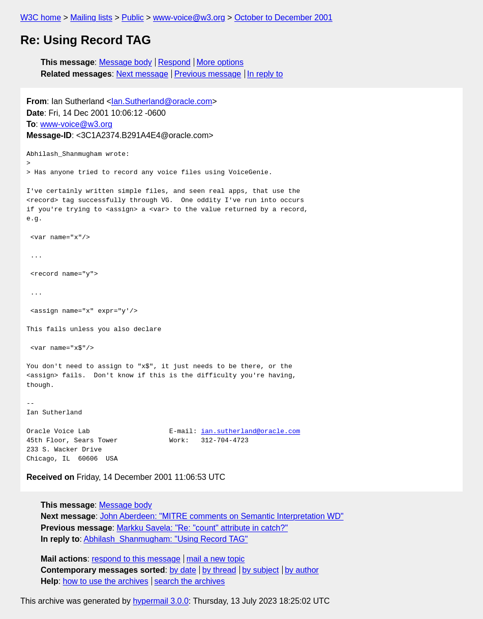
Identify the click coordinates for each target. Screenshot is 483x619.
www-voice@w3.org (189, 17)
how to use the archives (105, 581)
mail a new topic (216, 559)
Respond (174, 62)
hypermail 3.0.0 (160, 601)
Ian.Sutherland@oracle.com (162, 101)
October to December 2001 (283, 17)
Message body (125, 62)
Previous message (208, 74)
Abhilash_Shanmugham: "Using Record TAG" (165, 539)
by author (302, 570)
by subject (260, 570)
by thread (219, 570)
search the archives (190, 581)
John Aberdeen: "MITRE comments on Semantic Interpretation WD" (222, 516)
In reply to (265, 74)
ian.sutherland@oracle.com (250, 431)
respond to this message (136, 559)
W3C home (40, 17)
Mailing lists (91, 17)
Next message (142, 74)
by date (182, 570)
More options (220, 62)
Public (133, 17)
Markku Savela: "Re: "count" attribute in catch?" (202, 528)
